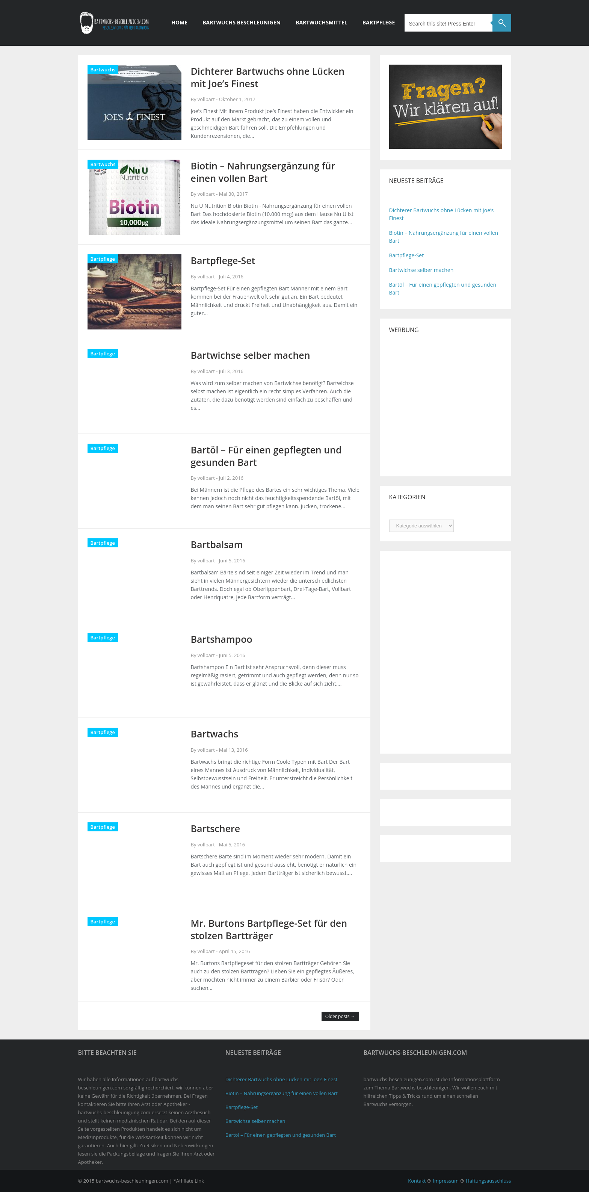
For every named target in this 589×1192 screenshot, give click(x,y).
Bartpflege (378, 22)
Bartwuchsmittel (321, 22)
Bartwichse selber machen (421, 269)
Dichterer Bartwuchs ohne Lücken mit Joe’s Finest (281, 1079)
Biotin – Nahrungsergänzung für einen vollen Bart (281, 1093)
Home (179, 22)
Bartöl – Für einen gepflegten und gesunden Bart (280, 1135)
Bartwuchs (103, 69)
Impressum (446, 1180)
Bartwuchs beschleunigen (241, 22)
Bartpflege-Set (406, 255)
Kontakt (417, 1180)
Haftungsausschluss (488, 1180)
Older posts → (340, 1016)
